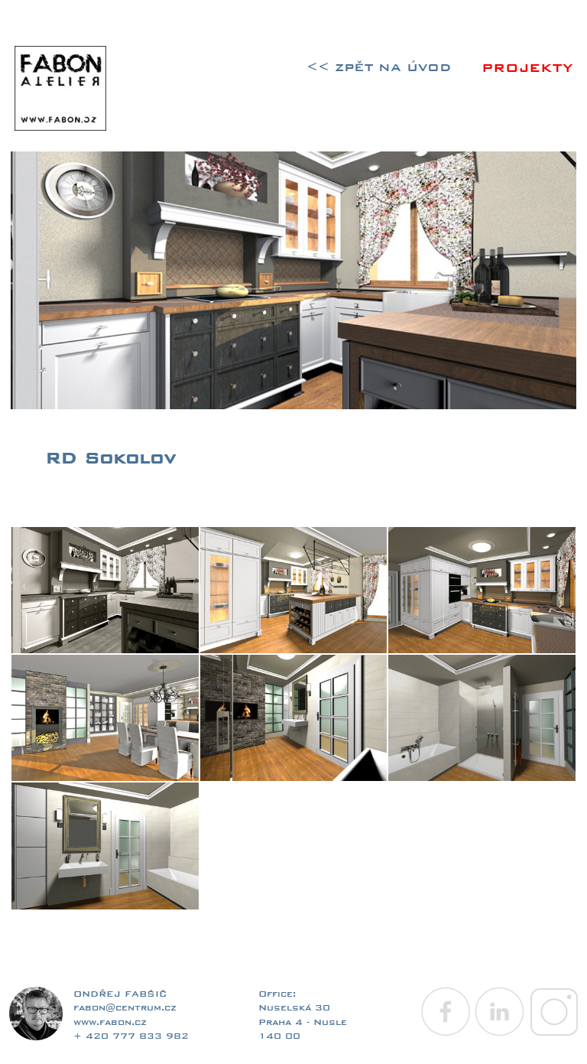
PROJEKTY (527, 68)
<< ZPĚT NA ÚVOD (378, 67)
